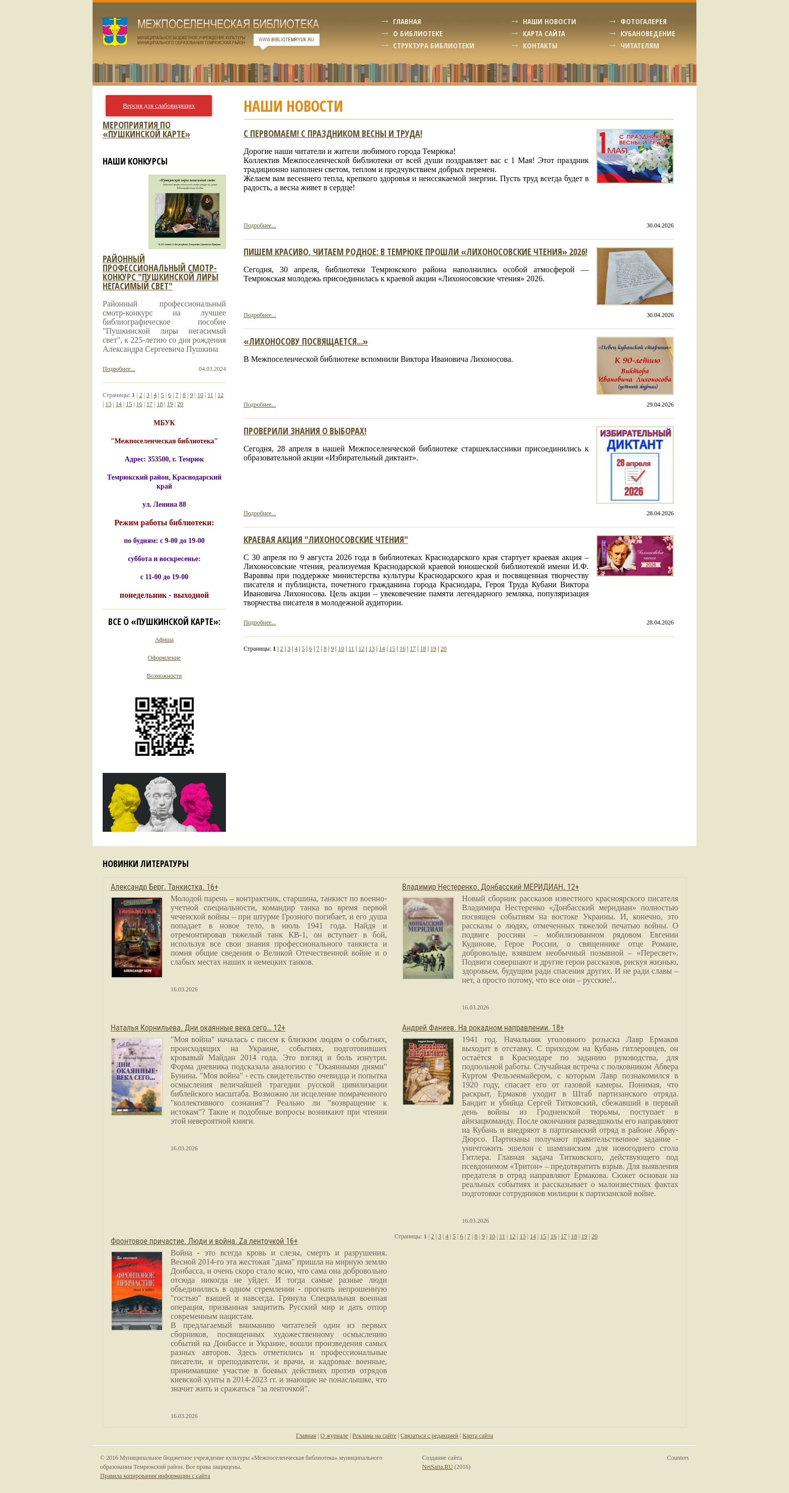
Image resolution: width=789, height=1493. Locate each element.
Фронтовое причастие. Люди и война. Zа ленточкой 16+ (204, 1241)
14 (382, 648)
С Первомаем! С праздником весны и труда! (333, 133)
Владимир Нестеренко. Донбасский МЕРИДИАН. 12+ (490, 887)
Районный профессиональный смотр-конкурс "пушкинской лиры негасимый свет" (160, 272)
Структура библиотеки (434, 45)
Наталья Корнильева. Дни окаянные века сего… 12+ (198, 1028)
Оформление (164, 657)
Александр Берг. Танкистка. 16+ (164, 887)
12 (361, 648)
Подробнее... (260, 225)
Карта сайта (544, 33)
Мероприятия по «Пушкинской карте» (146, 129)
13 (372, 648)
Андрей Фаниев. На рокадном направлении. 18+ (483, 1028)
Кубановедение (647, 33)
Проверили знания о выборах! (305, 431)
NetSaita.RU (437, 1466)
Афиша (164, 639)
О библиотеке (418, 33)
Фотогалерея (643, 21)
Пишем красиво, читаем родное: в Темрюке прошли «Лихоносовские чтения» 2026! (415, 252)
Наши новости (549, 21)
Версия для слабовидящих (159, 105)
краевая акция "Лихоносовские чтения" (326, 539)
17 (413, 648)
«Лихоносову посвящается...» (306, 341)
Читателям (639, 45)
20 (444, 648)
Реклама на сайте (374, 1435)
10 (341, 648)
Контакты (540, 45)
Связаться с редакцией (429, 1435)
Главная (407, 21)
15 (392, 648)
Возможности (164, 675)
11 (351, 648)
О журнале (334, 1435)
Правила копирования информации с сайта (155, 1475)
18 (423, 648)
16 (403, 648)
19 (433, 648)
